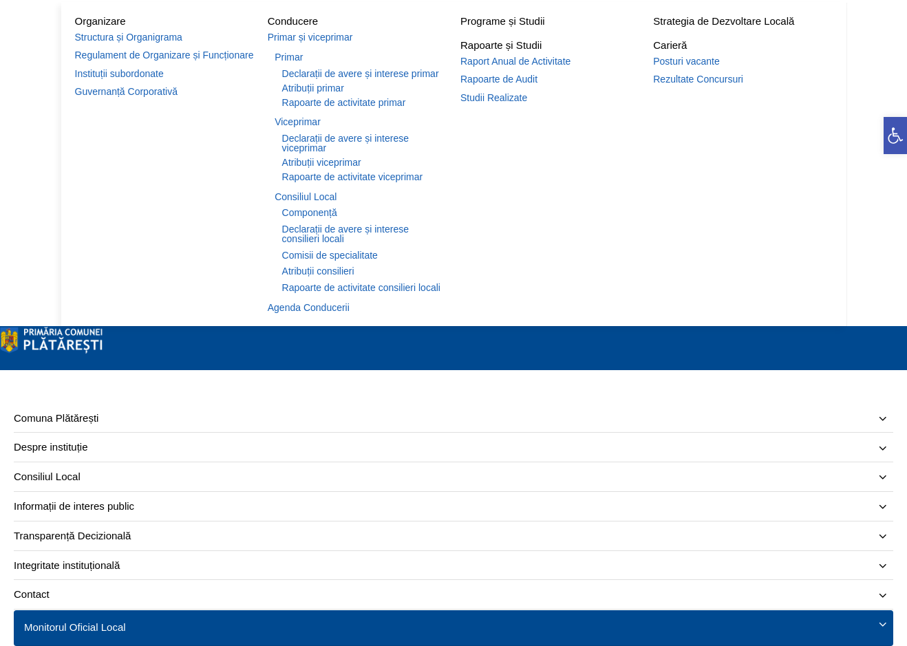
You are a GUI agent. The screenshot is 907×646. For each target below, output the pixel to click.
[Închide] (4, 366)
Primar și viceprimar (310, 37)
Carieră (670, 45)
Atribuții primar (313, 88)
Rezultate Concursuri (698, 79)
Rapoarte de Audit (498, 79)
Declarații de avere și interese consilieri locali (345, 234)
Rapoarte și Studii (501, 45)
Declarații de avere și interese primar (360, 73)
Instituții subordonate (119, 73)
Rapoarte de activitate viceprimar (352, 176)
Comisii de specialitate (330, 255)
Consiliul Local (306, 196)
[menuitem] (453, 419)
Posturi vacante (686, 61)
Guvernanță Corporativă (126, 91)
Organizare (100, 21)
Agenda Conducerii (309, 307)
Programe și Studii (502, 21)
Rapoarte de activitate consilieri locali (361, 287)
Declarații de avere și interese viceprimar (345, 143)
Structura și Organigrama (128, 37)
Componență (309, 212)
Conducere (293, 21)
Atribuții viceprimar (321, 162)
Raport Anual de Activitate (515, 61)
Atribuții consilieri (318, 271)
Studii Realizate (493, 97)
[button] (895, 135)
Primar (289, 57)
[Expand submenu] (883, 419)
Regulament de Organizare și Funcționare (164, 55)
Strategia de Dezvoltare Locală (723, 21)
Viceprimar (298, 121)
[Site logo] (51, 350)
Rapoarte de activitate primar (344, 102)
